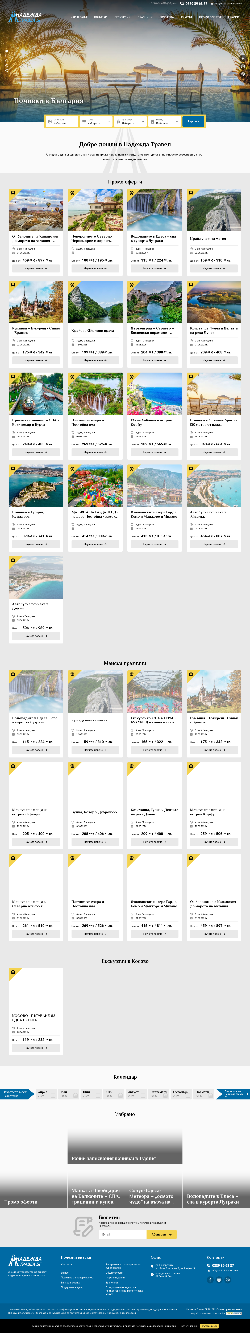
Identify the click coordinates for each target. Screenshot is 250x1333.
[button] (6, 51)
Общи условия (114, 1272)
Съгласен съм (209, 1326)
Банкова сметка (70, 1282)
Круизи (186, 17)
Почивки (100, 17)
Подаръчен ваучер (72, 1287)
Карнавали (79, 17)
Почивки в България (49, 101)
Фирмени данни (115, 1277)
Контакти (66, 1264)
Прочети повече (188, 1326)
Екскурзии (122, 17)
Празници (145, 17)
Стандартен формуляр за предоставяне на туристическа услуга (124, 1291)
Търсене (193, 121)
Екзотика (167, 17)
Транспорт (112, 1282)
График (233, 17)
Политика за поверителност (77, 1277)
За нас (65, 1272)
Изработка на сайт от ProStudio (208, 1313)
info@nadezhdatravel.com (226, 3)
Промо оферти (210, 17)
